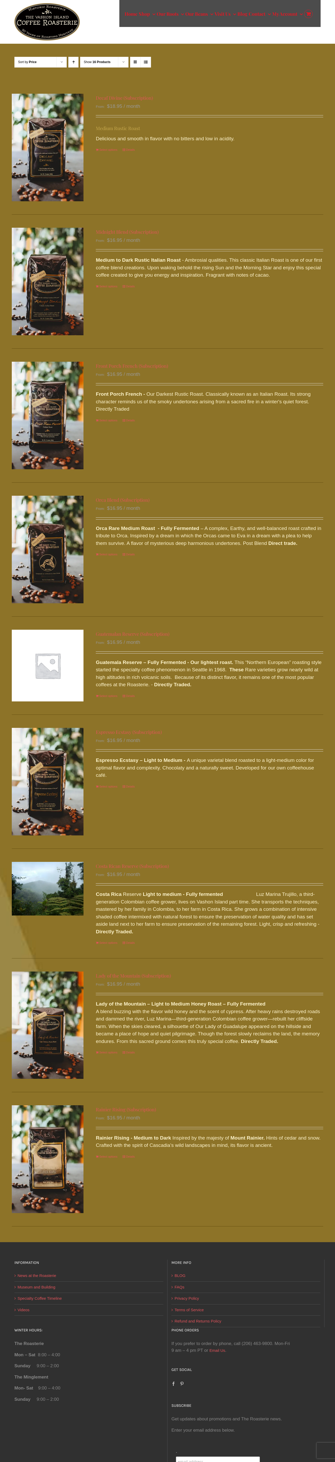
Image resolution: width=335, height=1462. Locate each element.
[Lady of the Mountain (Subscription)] (47, 1025)
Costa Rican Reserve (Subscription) (132, 866)
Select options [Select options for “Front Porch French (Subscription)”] (108, 420)
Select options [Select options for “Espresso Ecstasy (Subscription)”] (108, 786)
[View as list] (146, 62)
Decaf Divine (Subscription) (124, 98)
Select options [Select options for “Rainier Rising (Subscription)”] (108, 1156)
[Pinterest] (182, 1384)
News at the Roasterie (37, 1275)
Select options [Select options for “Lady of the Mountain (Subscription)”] (108, 1052)
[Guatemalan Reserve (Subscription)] (47, 665)
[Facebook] (173, 1384)
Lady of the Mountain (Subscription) (133, 976)
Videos (24, 1310)
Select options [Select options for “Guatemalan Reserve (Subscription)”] (108, 695)
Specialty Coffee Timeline (40, 1298)
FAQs (180, 1287)
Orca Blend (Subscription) (122, 500)
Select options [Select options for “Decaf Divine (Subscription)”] (108, 149)
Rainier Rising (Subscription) (126, 1109)
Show (97, 62)
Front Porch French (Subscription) (132, 366)
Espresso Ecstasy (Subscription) (129, 732)
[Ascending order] (73, 62)
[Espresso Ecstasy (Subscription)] (47, 781)
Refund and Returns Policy (198, 1321)
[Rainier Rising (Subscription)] (47, 1159)
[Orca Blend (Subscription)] (47, 549)
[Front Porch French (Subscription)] (47, 415)
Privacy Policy (187, 1298)
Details (130, 149)
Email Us (217, 1350)
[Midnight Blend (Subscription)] (47, 281)
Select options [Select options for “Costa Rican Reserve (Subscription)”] (108, 942)
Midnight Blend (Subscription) (127, 232)
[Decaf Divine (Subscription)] (47, 147)
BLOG (180, 1275)
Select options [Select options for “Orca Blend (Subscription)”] (108, 554)
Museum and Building (36, 1287)
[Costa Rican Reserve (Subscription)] (47, 889)
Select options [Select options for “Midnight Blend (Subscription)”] (108, 286)
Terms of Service (189, 1310)
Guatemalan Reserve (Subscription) (132, 634)
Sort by (27, 62)
